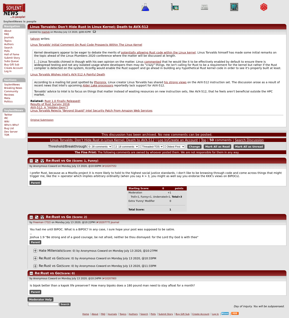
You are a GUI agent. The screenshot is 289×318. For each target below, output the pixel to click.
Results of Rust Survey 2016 (50, 104)
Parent (35, 182)
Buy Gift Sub (11, 64)
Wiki (6, 121)
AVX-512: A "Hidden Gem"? (49, 107)
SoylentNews (14, 11)
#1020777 (102, 222)
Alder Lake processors (98, 85)
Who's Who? (11, 125)
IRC (6, 118)
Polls (7, 51)
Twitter (8, 114)
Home (86, 314)
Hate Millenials (50, 251)
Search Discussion (249, 140)
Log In (8, 71)
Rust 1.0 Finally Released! (62, 101)
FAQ (6, 34)
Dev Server (11, 131)
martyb (46, 32)
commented (152, 61)
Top (203, 140)
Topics (8, 41)
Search (8, 47)
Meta (7, 98)
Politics (8, 101)
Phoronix (100, 82)
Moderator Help (40, 299)
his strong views (175, 82)
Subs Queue (11, 61)
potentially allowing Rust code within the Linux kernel (158, 52)
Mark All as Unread (249, 146)
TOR (6, 135)
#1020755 (109, 166)
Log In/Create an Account (178, 140)
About (7, 31)
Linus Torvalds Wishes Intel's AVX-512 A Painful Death (67, 74)
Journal (115, 222)
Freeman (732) (42, 222)
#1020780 (109, 278)
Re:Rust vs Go (58, 160)
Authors (9, 44)
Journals (9, 37)
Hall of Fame (11, 54)
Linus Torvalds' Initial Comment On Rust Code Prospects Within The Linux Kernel (86, 44)
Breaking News (13, 88)
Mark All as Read (217, 146)
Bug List (9, 128)
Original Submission (42, 120)
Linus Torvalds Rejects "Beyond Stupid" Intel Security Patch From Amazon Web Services (91, 110)
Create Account (13, 68)
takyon (35, 38)
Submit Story (12, 57)
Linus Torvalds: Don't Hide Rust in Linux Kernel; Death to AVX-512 (89, 27)
